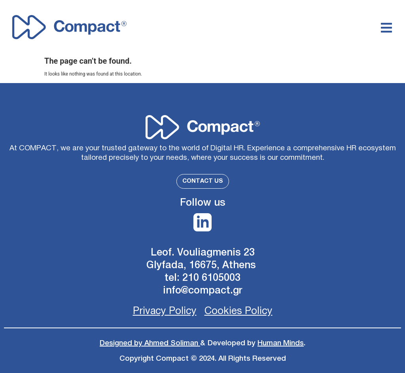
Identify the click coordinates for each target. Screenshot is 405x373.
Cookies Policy (238, 311)
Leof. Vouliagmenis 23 (203, 252)
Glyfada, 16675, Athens (202, 265)
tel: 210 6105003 (202, 278)
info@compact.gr (202, 290)
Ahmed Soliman (172, 343)
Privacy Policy (165, 311)
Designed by (122, 343)
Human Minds (280, 343)
